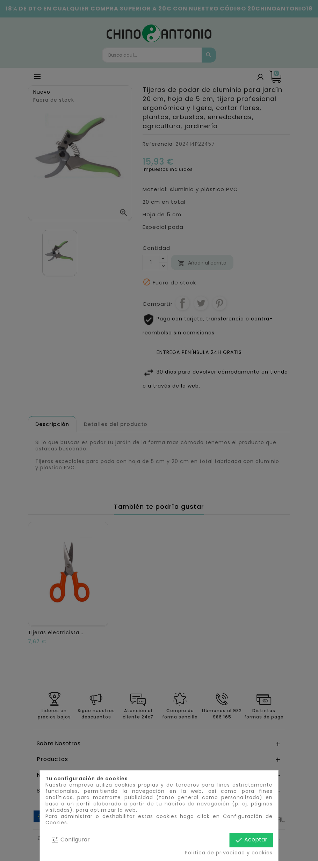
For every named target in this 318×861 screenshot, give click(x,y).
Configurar (70, 839)
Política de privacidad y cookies (229, 852)
